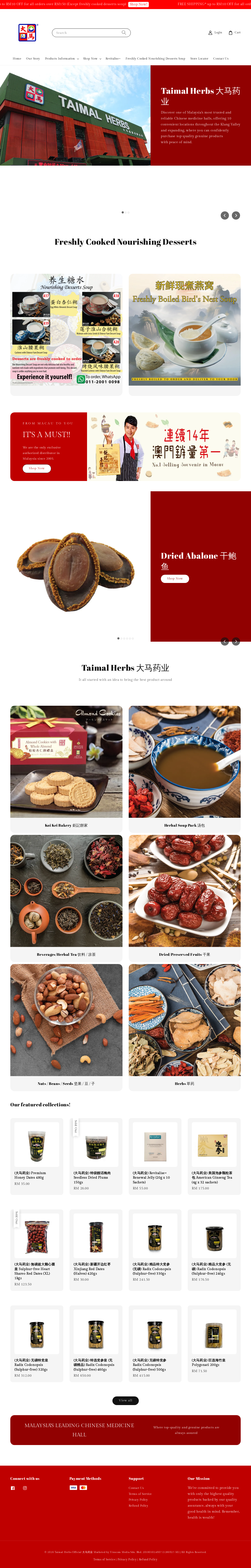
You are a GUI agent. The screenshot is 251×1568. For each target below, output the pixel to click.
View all (125, 1400)
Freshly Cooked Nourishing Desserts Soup (155, 58)
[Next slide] (236, 215)
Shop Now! (143, 4)
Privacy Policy (138, 1499)
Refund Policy (138, 1505)
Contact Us (221, 58)
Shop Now (90, 58)
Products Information (60, 58)
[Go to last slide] (225, 215)
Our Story (33, 58)
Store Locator (199, 58)
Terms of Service (140, 1494)
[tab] (122, 212)
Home (17, 58)
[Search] (124, 33)
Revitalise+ (113, 58)
